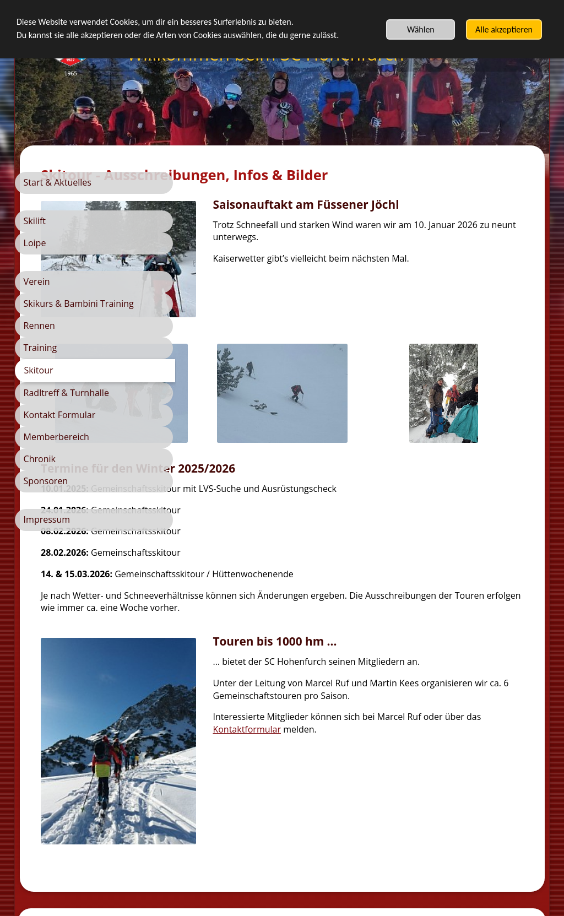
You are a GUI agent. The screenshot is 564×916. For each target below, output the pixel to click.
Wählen (421, 29)
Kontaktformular (406, 704)
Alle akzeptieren (504, 29)
